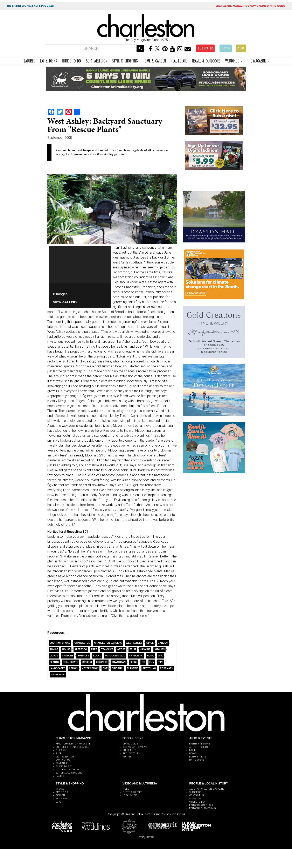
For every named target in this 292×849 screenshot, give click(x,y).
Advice (54, 649)
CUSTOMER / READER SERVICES (72, 747)
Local (97, 655)
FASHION (60, 795)
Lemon (73, 668)
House (66, 649)
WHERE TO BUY (64, 766)
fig (143, 662)
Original (117, 668)
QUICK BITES (129, 750)
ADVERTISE (61, 763)
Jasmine (145, 649)
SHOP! (225, 48)
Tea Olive (107, 649)
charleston (82, 643)
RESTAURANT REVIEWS (135, 747)
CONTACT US (63, 759)
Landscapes (57, 668)
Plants (54, 662)
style (150, 643)
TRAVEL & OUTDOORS (206, 60)
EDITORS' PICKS (197, 756)
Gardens (67, 655)
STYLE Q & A (62, 792)
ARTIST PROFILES (198, 747)
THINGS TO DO (71, 60)
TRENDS (60, 789)
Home (150, 655)
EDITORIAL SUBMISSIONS (69, 772)
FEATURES (28, 60)
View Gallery (65, 302)
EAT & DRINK (48, 60)
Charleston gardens (108, 643)
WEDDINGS (233, 60)
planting (132, 668)
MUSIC (192, 750)
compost (101, 662)
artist (121, 649)
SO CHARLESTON (96, 60)
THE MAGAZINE (258, 60)
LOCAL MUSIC (130, 795)
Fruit (133, 649)
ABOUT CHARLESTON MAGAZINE (73, 743)
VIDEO (126, 789)
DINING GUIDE (130, 743)
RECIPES (127, 756)
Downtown (119, 662)
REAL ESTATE (179, 60)
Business (83, 655)
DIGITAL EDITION (65, 756)
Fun (152, 662)
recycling (149, 668)
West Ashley (134, 643)
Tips (160, 662)
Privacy (141, 837)
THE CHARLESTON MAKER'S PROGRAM (31, 6)
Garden (163, 643)
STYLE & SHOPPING (125, 60)
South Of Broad (60, 643)
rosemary (166, 668)
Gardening (136, 655)
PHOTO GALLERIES (132, 792)
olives (54, 655)
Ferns (133, 662)
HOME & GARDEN (154, 60)
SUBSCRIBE (205, 48)
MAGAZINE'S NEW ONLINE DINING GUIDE (250, 6)
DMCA (150, 837)
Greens (87, 662)
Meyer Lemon (90, 668)
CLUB (241, 48)
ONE (105, 668)
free (94, 649)
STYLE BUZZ (62, 798)
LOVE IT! (60, 802)
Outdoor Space (115, 655)
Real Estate (70, 662)
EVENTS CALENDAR (199, 743)
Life (160, 655)
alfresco (81, 649)
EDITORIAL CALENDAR (67, 769)
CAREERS (60, 776)
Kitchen (159, 649)
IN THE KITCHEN (131, 753)
